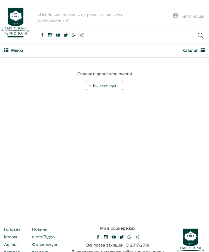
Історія (10, 237)
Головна (12, 229)
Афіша (10, 244)
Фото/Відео (43, 237)
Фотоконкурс (45, 244)
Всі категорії (104, 85)
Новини (39, 229)
